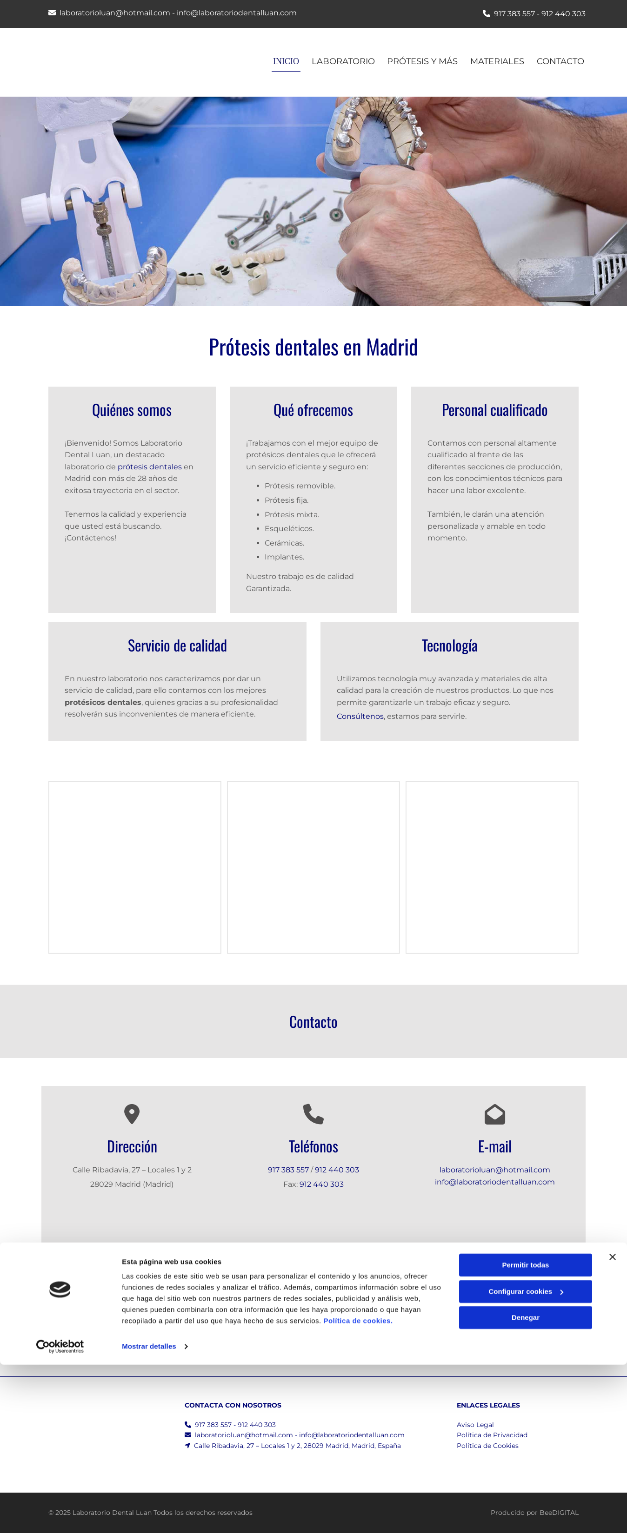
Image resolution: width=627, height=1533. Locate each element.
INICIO (280, 61)
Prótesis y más (421, 61)
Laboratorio (340, 61)
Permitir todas (525, 1433)
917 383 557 (514, 13)
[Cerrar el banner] (612, 1425)
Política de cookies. (358, 1489)
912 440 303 (563, 13)
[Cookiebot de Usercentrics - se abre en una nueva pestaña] (60, 1515)
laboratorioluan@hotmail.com (115, 12)
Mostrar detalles (149, 1515)
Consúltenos (360, 716)
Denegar (526, 1486)
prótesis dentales (150, 466)
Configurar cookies (525, 1459)
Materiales (497, 61)
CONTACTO (562, 61)
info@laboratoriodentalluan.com (237, 12)
